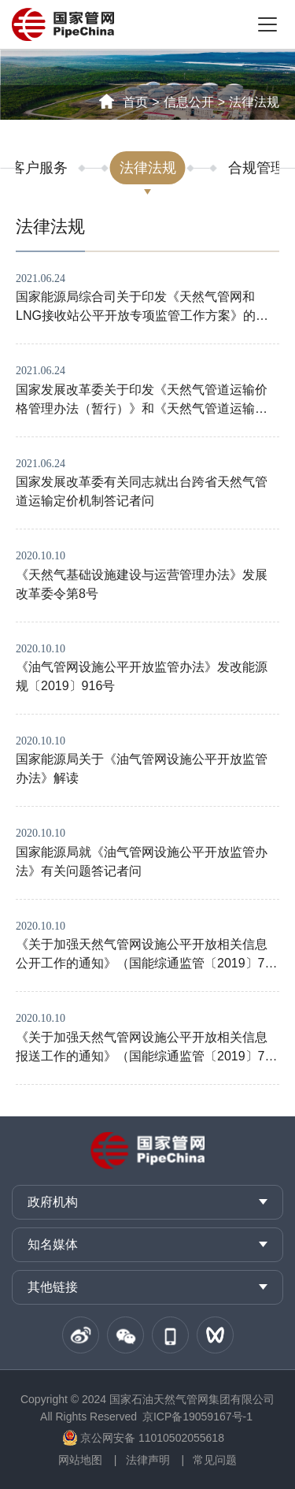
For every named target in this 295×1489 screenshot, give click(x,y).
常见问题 (215, 1460)
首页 (135, 102)
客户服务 (39, 168)
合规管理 (256, 168)
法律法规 (254, 102)
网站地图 (80, 1460)
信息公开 (189, 102)
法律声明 (148, 1460)
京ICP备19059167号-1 (197, 1416)
